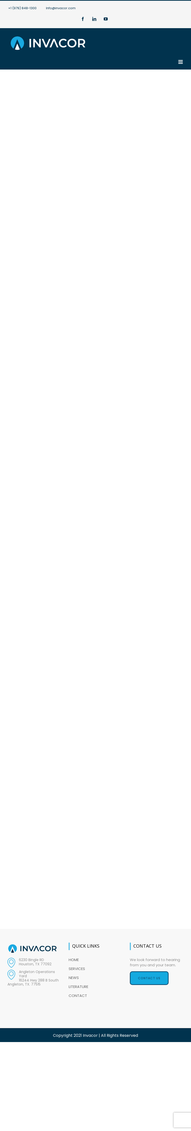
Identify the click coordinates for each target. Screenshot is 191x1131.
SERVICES (77, 968)
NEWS (74, 977)
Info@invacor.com (61, 8)
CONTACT (78, 995)
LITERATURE (78, 986)
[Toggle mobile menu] (181, 62)
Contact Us (149, 978)
